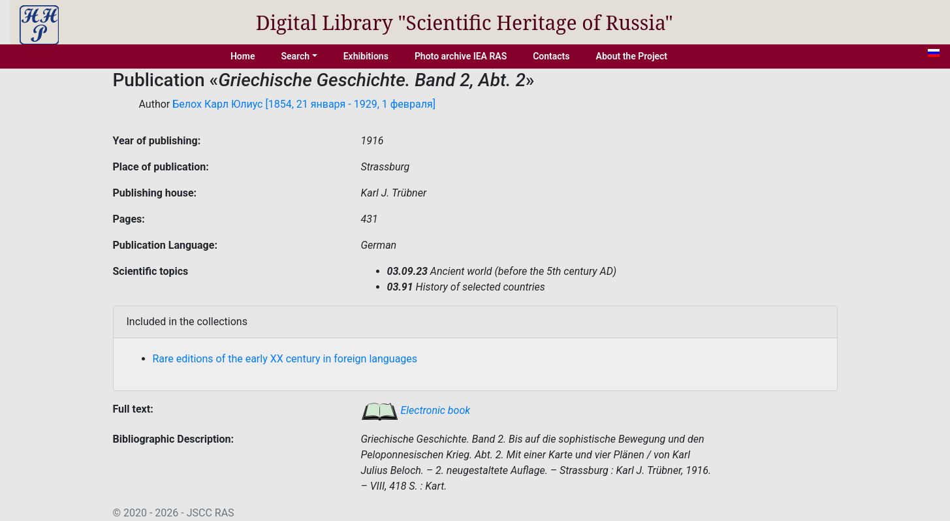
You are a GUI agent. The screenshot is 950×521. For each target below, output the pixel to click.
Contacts (551, 56)
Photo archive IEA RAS (461, 56)
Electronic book (416, 410)
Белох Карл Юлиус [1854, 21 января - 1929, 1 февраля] (303, 104)
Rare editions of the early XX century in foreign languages (285, 359)
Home (242, 56)
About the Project (632, 56)
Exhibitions (365, 56)
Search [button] (295, 56)
